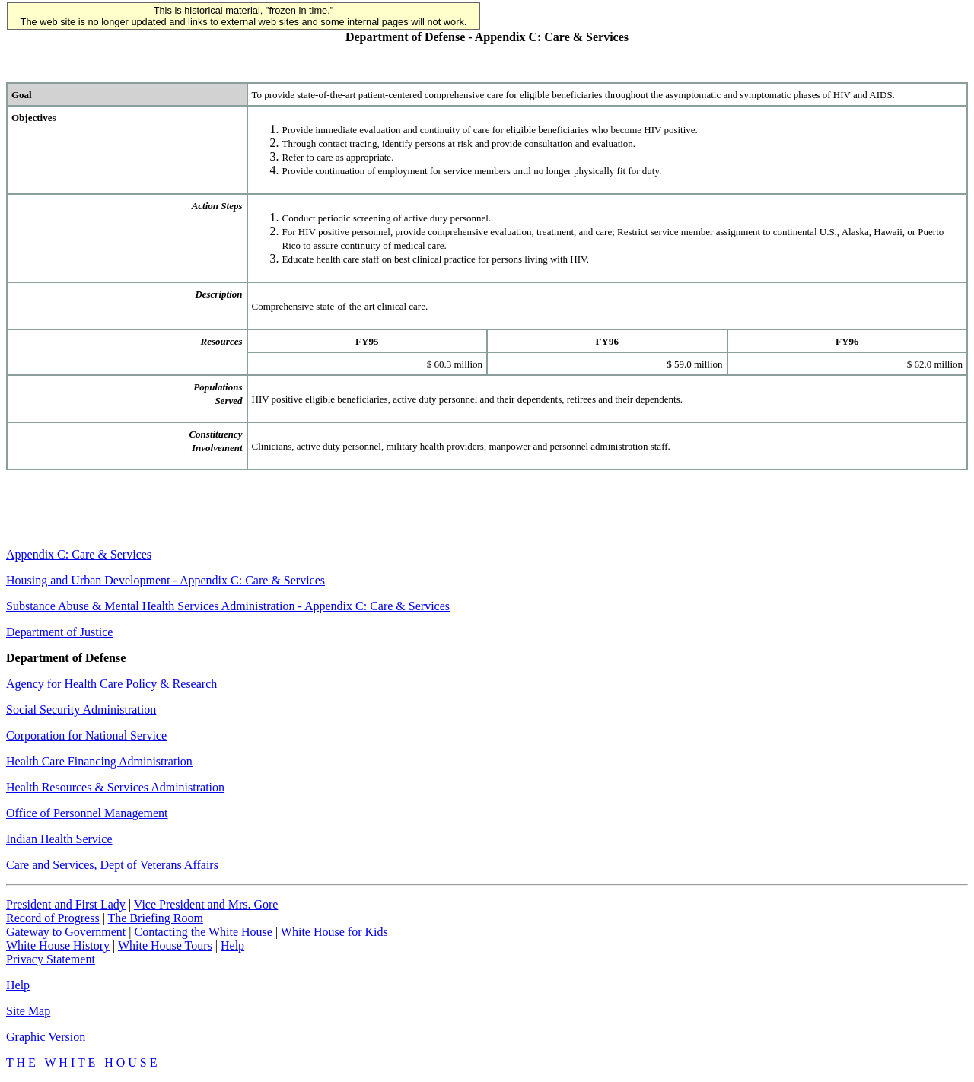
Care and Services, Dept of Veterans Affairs (112, 864)
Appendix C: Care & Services (78, 554)
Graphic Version (45, 1036)
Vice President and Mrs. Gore (206, 904)
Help (232, 945)
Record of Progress (53, 918)
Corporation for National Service (86, 735)
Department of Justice (59, 631)
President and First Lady (66, 904)
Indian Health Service (59, 838)
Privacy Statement (50, 959)
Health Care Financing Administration (99, 761)
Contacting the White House (203, 931)
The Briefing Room (155, 918)
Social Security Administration (81, 709)
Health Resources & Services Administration (115, 787)
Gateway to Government (66, 931)
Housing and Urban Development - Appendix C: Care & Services (165, 580)
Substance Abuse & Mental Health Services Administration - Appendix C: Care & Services (228, 606)
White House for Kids (334, 931)
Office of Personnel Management (87, 813)
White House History (58, 945)
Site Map (28, 1010)
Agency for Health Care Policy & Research (111, 683)
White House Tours (165, 945)
